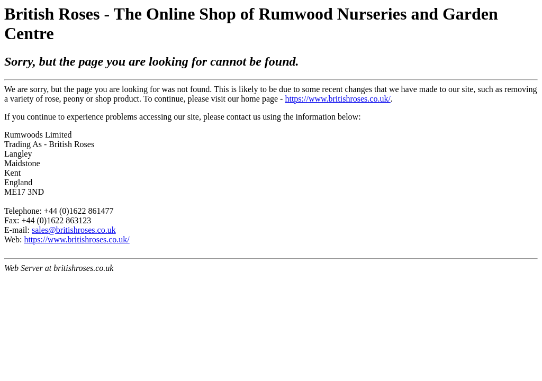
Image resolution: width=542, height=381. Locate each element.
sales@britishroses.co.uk (74, 229)
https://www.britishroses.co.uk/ (337, 98)
